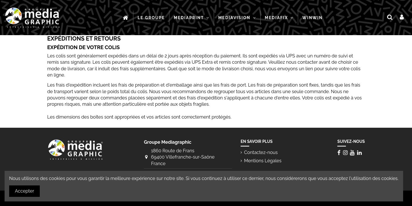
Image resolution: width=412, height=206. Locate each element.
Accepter (24, 191)
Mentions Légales (263, 160)
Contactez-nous (261, 152)
